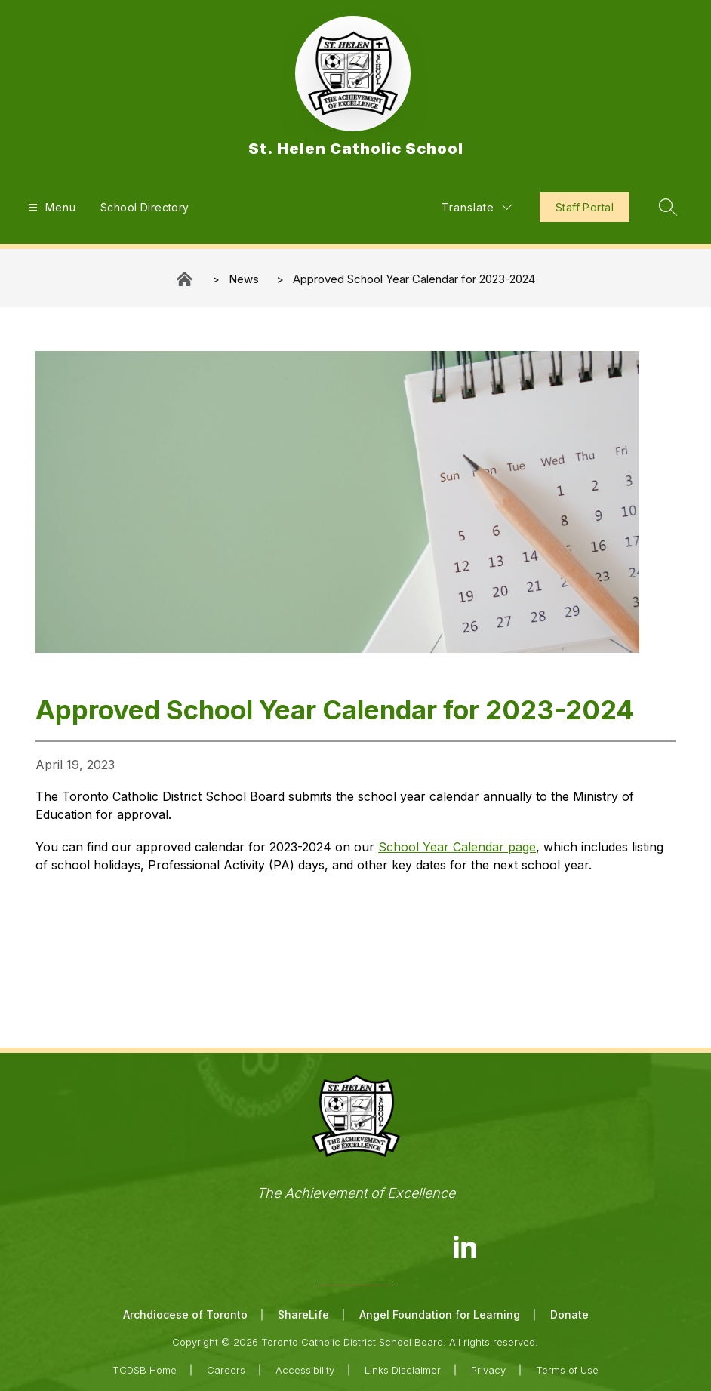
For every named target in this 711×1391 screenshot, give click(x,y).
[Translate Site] (477, 207)
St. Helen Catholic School (186, 279)
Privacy (488, 1370)
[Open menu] (50, 207)
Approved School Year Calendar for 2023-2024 (414, 279)
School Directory (144, 207)
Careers (226, 1370)
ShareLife (303, 1314)
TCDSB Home (144, 1370)
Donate (569, 1314)
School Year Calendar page (457, 846)
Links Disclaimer (403, 1370)
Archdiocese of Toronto (185, 1314)
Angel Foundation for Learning (439, 1314)
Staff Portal (585, 207)
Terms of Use (567, 1370)
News (244, 279)
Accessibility (304, 1370)
